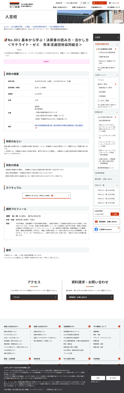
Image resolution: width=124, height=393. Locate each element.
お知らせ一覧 (99, 177)
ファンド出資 (68, 345)
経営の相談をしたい (10, 323)
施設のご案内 (102, 76)
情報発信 (47, 363)
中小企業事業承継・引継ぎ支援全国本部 (76, 333)
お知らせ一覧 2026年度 (106, 182)
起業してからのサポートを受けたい (45, 330)
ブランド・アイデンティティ (102, 330)
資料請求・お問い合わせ (103, 171)
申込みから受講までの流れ (107, 54)
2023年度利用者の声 (105, 109)
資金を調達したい (9, 345)
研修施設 (102, 88)
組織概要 (96, 323)
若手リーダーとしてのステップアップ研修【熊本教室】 (107, 144)
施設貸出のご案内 (105, 79)
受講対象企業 (104, 49)
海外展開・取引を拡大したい (13, 333)
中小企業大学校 (71, 3)
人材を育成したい (9, 342)
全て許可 (113, 378)
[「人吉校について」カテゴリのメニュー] (117, 67)
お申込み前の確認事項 (107, 44)
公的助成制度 (99, 165)
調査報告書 (106, 357)
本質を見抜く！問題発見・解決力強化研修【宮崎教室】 (107, 153)
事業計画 (96, 333)
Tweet (19, 41)
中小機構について (113, 7)
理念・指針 (96, 326)
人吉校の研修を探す (39, 18)
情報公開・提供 (98, 339)
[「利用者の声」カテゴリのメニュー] (117, 104)
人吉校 (27, 18)
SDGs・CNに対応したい (11, 330)
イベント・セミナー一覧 (77, 357)
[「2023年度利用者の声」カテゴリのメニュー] (116, 109)
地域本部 (59, 3)
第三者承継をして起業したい (43, 333)
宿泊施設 (102, 84)
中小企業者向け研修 (56, 18)
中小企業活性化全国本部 (71, 330)
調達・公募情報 (17, 351)
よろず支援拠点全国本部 (71, 326)
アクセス (101, 72)
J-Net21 (77, 363)
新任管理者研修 (104, 112)
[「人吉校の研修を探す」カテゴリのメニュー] (117, 36)
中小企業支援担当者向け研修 (106, 60)
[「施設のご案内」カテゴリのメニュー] (116, 76)
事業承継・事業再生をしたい (13, 336)
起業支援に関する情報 (71, 339)
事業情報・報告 (98, 336)
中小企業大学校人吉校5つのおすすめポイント (107, 98)
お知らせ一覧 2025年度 (106, 186)
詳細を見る (95, 381)
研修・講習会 (68, 336)
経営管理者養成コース (106, 160)
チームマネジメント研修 (107, 128)
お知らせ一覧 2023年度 (106, 195)
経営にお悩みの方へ (60, 7)
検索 (114, 206)
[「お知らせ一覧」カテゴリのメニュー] (117, 177)
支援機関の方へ (97, 7)
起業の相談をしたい (40, 326)
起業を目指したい (39, 323)
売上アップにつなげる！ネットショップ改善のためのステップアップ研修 (107, 120)
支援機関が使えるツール (71, 323)
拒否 (98, 378)
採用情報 (17, 363)
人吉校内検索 (98, 203)
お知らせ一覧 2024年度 (106, 190)
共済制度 (106, 351)
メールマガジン (47, 357)
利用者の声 (99, 104)
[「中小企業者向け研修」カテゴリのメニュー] (116, 41)
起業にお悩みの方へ (79, 7)
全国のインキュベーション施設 (17, 357)
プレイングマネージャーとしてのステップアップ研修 (107, 136)
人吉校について (100, 67)
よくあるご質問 (103, 92)
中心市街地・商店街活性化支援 (73, 342)
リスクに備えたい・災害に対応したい (16, 339)
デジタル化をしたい (10, 326)
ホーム (6, 18)
